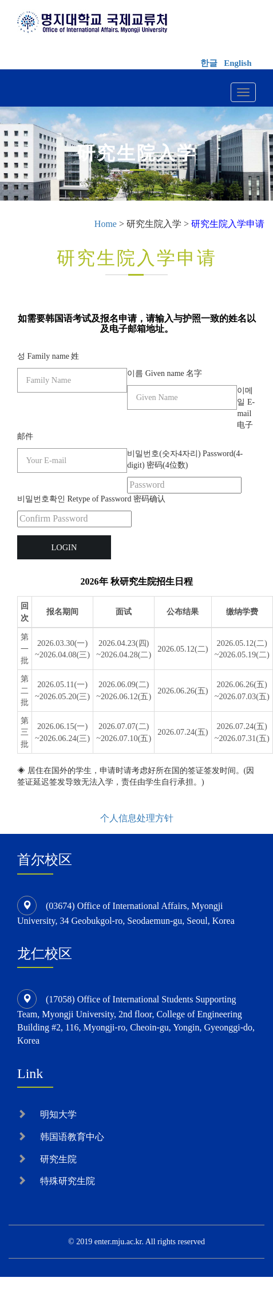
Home (105, 224)
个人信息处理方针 (136, 818)
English (237, 63)
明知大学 (58, 1114)
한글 (208, 63)
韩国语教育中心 (72, 1137)
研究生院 (58, 1159)
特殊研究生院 (67, 1181)
